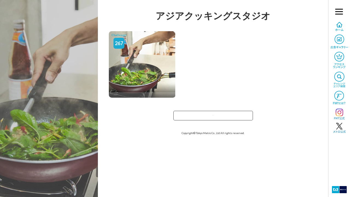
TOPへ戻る (213, 117)
